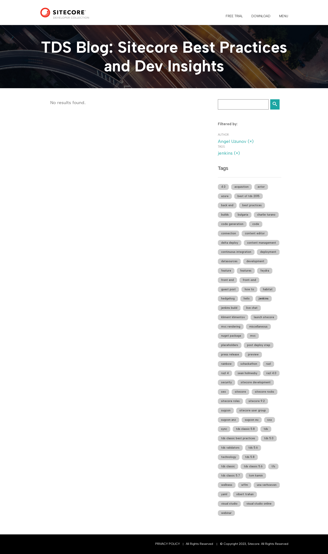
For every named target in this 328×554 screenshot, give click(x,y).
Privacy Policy (167, 544)
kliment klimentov (233, 317)
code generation (232, 224)
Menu (283, 16)
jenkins (263, 298)
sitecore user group (252, 410)
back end (227, 205)
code (255, 224)
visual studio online (259, 503)
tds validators (230, 447)
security (226, 382)
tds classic (228, 466)
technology (228, 457)
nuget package (231, 335)
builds (225, 214)
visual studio (229, 503)
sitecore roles (230, 401)
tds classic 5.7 (230, 475)
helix (247, 298)
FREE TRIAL (234, 16)
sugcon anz (228, 419)
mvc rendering (230, 326)
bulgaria (243, 214)
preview (253, 354)
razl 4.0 (271, 373)
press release (230, 354)
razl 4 (225, 373)
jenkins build (229, 307)
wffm (244, 484)
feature (226, 270)
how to (249, 289)
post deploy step (258, 345)
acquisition (241, 186)
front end (227, 280)
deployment (268, 251)
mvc (253, 335)
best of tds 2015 (248, 196)
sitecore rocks (264, 391)
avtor (261, 186)
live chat (252, 307)
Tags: (222, 146)
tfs (273, 466)
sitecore (240, 391)
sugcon (226, 410)
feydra (264, 270)
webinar (226, 513)
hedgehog (228, 298)
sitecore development (256, 382)
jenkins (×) (229, 153)
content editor (255, 233)
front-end (249, 280)
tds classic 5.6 (253, 466)
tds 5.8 (250, 457)
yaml (224, 494)
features (245, 270)
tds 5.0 (268, 438)
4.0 (223, 186)
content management (261, 242)
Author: (223, 134)
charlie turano (266, 214)
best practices (252, 205)
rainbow (226, 363)
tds (266, 429)
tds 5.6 (253, 447)
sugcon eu (251, 419)
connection (228, 233)
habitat (268, 289)
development (255, 261)
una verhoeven (267, 484)
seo (223, 391)
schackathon (249, 363)
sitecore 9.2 (257, 401)
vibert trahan (245, 494)
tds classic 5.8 (245, 429)
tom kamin (256, 475)
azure (225, 196)
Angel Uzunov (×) (236, 141)
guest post (228, 289)
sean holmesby (247, 373)
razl (268, 363)
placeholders (229, 345)
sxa (269, 419)
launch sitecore (264, 317)
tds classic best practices (238, 438)
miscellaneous (258, 326)
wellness (226, 484)
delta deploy (229, 242)
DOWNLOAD (260, 16)
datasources (229, 261)
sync (224, 429)
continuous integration (236, 251)
